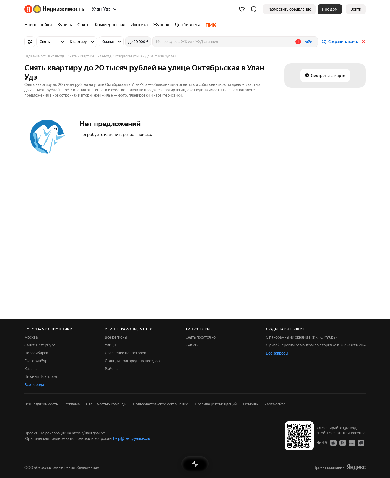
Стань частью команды (106, 404)
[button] (254, 9)
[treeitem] (39, 24)
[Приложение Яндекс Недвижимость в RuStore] (361, 442)
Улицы (110, 345)
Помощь (250, 404)
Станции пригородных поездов (132, 361)
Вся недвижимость (41, 404)
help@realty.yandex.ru (131, 438)
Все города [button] (34, 384)
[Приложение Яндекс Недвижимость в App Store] (333, 442)
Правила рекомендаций (216, 404)
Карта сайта (274, 404)
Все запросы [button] (277, 353)
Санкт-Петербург (39, 345)
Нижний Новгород (40, 376)
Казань (30, 368)
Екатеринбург (36, 361)
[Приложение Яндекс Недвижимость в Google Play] (342, 442)
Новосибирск (36, 353)
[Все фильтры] (29, 41)
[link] (356, 9)
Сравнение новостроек (125, 353)
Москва (31, 337)
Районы (111, 368)
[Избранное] (242, 9)
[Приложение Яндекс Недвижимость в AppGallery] (352, 442)
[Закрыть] (363, 42)
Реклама (72, 404)
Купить (192, 345)
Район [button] (309, 42)
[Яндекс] (28, 9)
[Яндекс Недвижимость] (58, 9)
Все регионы (116, 337)
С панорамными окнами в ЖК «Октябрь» (301, 337)
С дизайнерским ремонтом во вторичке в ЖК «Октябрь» (316, 345)
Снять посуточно (201, 337)
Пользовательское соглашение (160, 404)
